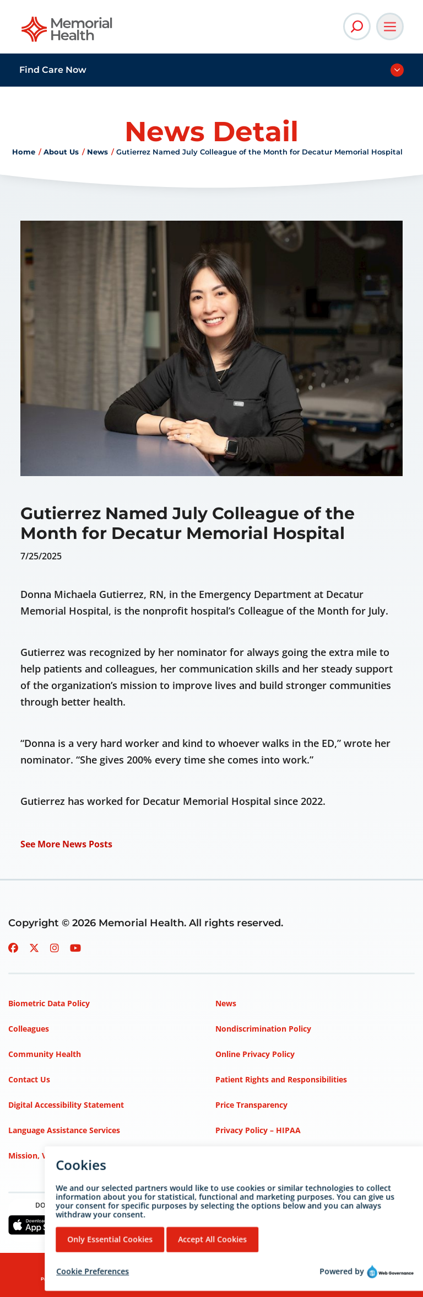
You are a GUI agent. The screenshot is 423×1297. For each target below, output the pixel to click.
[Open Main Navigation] (390, 26)
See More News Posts (66, 844)
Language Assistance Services (64, 1130)
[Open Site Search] (357, 26)
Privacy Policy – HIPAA (258, 1130)
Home (23, 151)
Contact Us (29, 1079)
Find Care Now (52, 70)
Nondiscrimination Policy (263, 1028)
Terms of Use (240, 1155)
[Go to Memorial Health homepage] (67, 33)
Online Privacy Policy (255, 1054)
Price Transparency (251, 1104)
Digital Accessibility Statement (66, 1104)
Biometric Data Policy (49, 1003)
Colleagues (28, 1028)
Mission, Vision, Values (51, 1155)
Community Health (44, 1054)
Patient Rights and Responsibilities (281, 1079)
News (97, 151)
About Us (61, 151)
